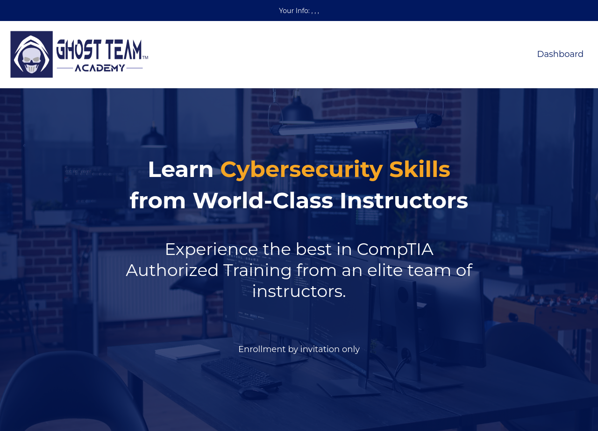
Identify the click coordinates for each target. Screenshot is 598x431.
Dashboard (560, 54)
